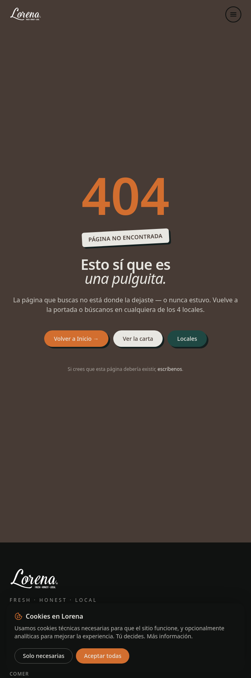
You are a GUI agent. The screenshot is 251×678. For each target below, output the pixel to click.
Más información (169, 636)
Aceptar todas (102, 656)
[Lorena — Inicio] (42, 14)
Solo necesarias (43, 656)
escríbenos (169, 369)
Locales (187, 338)
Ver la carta (138, 338)
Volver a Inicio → (76, 338)
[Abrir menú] (233, 14)
